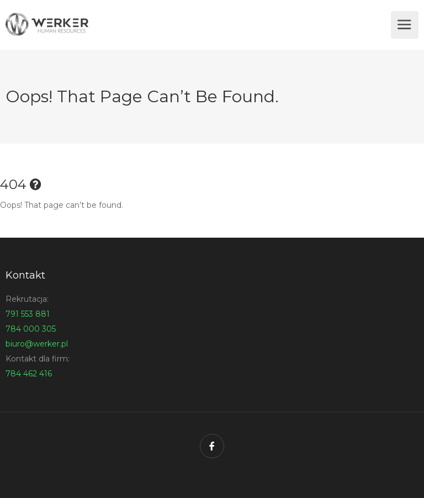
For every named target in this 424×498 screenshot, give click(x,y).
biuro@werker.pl (37, 344)
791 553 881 (28, 314)
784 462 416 (29, 374)
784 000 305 (31, 329)
